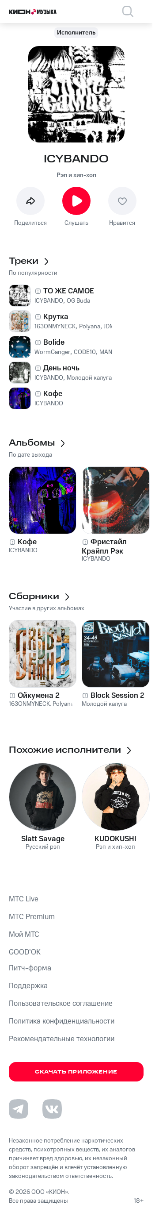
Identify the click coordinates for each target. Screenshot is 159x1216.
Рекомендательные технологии (61, 1039)
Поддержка (28, 986)
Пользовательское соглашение (61, 1003)
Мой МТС (24, 934)
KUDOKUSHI (115, 839)
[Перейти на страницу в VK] (52, 1109)
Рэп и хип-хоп (76, 175)
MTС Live (23, 899)
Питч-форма (30, 968)
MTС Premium (32, 917)
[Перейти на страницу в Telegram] (18, 1109)
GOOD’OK (25, 952)
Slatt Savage (42, 839)
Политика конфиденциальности (61, 1021)
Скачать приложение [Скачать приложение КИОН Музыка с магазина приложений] (76, 1072)
